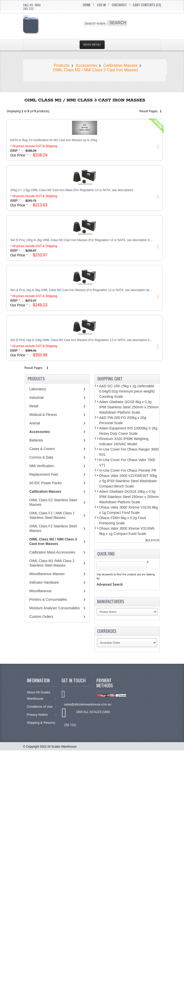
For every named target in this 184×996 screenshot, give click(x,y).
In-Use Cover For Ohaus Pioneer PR (127, 470)
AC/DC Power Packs (45, 483)
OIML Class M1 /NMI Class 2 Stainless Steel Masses (52, 563)
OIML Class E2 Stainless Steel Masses (53, 502)
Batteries (36, 440)
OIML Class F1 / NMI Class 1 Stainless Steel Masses (52, 515)
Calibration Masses (120, 65)
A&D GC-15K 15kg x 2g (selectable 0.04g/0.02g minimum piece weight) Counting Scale (127, 391)
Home (87, 4)
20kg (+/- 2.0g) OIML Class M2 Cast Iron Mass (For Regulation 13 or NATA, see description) (71, 190)
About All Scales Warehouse (41, 695)
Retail (33, 406)
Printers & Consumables (48, 599)
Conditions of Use (41, 706)
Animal (34, 423)
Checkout (119, 4)
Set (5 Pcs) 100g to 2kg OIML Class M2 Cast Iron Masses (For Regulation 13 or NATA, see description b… (81, 240)
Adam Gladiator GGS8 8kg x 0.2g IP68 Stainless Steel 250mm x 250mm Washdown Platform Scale (129, 407)
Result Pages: (33, 368)
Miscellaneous (40, 591)
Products (61, 65)
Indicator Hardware (44, 582)
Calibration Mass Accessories (52, 552)
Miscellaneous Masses (47, 574)
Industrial (36, 398)
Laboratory (37, 389)
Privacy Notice (41, 714)
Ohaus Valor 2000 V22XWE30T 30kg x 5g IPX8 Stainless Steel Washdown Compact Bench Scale (128, 481)
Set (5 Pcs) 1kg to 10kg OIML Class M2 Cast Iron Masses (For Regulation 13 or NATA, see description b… (81, 340)
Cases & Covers (42, 449)
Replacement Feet (43, 474)
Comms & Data (41, 457)
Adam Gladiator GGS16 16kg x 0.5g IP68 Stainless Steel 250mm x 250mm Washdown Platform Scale (129, 496)
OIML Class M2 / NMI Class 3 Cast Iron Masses (95, 70)
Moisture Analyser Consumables (54, 608)
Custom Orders (41, 617)
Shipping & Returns (41, 723)
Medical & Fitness (43, 415)
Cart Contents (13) (147, 4)
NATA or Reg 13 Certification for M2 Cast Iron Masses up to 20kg (53, 140)
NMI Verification (41, 466)
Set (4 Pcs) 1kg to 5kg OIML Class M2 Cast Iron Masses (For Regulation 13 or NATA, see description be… (81, 290)
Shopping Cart (109, 379)
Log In (101, 4)
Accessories (86, 65)
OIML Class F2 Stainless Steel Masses (53, 528)
